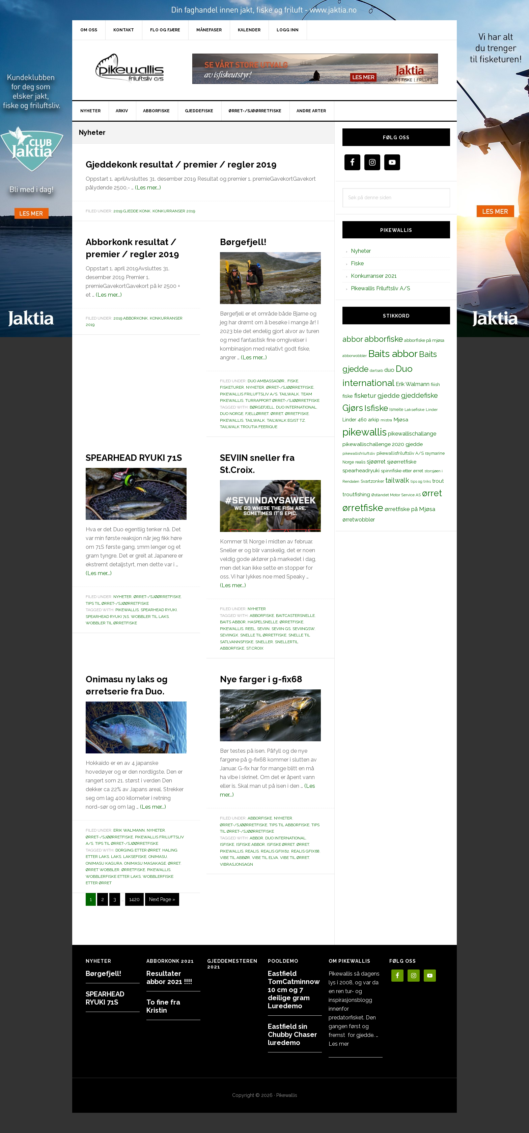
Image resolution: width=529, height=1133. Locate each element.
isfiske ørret (281, 868)
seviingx (229, 647)
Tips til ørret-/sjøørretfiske (117, 627)
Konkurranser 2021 (374, 276)
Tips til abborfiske (289, 849)
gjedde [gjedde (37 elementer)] (389, 395)
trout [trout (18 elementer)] (438, 481)
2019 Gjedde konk (131, 223)
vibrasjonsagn (236, 888)
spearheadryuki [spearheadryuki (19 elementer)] (361, 471)
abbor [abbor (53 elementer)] (352, 339)
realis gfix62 (275, 875)
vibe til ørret (294, 881)
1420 (134, 923)
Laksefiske (134, 880)
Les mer (339, 1044)
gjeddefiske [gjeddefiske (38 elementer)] (419, 395)
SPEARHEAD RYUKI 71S (122, 474)
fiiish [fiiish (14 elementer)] (435, 384)
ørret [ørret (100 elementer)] (432, 493)
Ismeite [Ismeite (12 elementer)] (396, 409)
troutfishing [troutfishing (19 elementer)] (356, 494)
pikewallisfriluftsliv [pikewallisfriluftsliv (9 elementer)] (358, 453)
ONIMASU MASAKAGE (145, 887)
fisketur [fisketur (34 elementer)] (365, 395)
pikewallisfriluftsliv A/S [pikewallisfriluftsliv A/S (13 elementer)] (400, 453)
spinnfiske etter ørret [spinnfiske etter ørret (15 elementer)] (402, 470)
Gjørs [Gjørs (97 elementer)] (352, 408)
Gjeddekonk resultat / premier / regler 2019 (200, 169)
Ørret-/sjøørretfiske (289, 399)
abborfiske (262, 627)
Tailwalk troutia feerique (248, 439)
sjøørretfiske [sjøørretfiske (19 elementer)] (401, 462)
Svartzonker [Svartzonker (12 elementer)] (372, 481)
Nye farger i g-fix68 (262, 696)
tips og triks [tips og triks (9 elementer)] (421, 481)
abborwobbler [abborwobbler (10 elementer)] (354, 355)
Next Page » (162, 925)
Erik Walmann (129, 854)
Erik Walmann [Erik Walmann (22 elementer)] (412, 384)
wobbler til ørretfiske (111, 647)
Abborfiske (260, 842)
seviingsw (303, 640)
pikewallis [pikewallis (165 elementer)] (364, 432)
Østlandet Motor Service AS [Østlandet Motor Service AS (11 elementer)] (396, 495)
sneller (264, 654)
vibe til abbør (235, 881)
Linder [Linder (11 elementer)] (432, 409)
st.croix (254, 660)
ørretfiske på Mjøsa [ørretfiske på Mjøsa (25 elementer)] (410, 509)
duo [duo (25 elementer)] (389, 369)
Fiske (292, 393)
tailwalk (255, 432)
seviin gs (281, 640)
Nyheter (255, 399)
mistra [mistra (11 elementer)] (386, 420)
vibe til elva (265, 881)
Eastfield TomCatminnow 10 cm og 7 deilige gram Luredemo (293, 990)
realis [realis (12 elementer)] (360, 462)
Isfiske (227, 868)
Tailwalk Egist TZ (286, 432)
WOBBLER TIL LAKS (150, 640)
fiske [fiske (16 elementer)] (347, 396)
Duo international (296, 419)
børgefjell (262, 419)
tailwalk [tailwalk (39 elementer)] (397, 480)
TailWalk (289, 406)
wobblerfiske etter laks (113, 900)
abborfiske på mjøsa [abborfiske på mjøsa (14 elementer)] (424, 340)
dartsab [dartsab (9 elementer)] (376, 370)
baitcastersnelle (295, 627)
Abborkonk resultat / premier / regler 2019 (134, 271)
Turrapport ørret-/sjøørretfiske (282, 412)
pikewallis (231, 432)
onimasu (157, 880)
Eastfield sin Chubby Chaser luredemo (292, 1034)
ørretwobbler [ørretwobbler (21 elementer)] (358, 519)
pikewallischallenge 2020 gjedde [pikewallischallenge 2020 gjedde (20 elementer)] (382, 444)
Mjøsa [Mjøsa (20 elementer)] (400, 419)
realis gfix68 (305, 875)
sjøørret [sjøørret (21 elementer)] (376, 461)
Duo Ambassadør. (266, 393)
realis (252, 875)
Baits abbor (233, 634)
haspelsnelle (263, 634)
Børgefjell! (251, 253)
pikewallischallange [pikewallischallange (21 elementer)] (412, 433)
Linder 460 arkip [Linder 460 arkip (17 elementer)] (360, 419)
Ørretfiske (291, 634)
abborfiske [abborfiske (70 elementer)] (383, 339)
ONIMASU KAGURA (104, 887)
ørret (277, 425)
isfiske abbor (250, 868)
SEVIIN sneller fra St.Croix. (261, 474)
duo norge (231, 425)
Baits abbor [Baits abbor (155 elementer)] (393, 353)
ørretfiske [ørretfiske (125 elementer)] (362, 507)
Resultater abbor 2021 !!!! (169, 978)
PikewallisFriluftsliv (129, 69)
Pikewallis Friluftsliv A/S (248, 406)
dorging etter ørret (137, 874)
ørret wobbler (102, 894)
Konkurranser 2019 (173, 223)
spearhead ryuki (159, 634)
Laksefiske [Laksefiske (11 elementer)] (414, 409)
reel (250, 640)
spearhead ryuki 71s (107, 640)
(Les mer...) (148, 200)
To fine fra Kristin (163, 1006)
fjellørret (257, 425)
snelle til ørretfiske (263, 647)
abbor (256, 862)
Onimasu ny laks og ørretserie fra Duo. (133, 702)
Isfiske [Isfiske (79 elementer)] (376, 408)
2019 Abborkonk (130, 354)
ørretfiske (297, 425)
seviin (263, 640)
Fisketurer (232, 399)
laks (116, 880)
